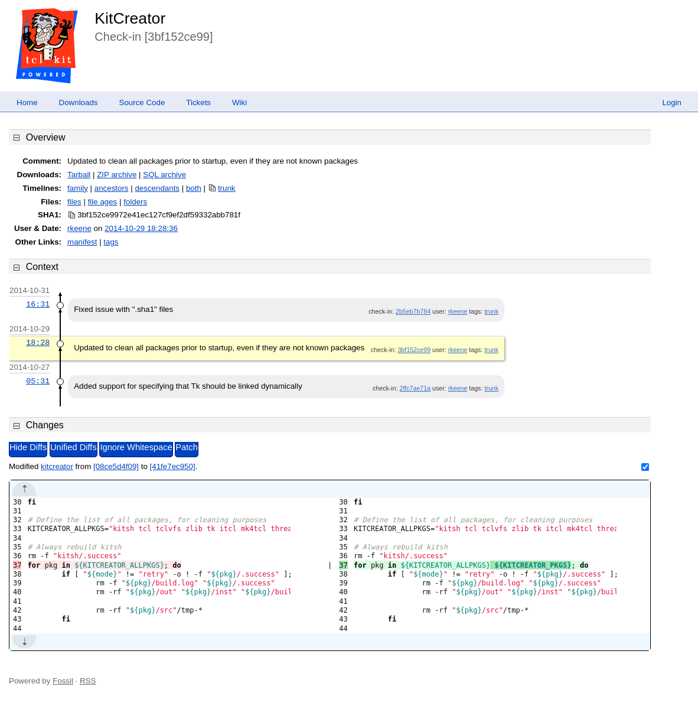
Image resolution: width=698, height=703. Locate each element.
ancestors (111, 188)
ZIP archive (116, 174)
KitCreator (129, 18)
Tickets (198, 102)
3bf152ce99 (413, 349)
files (74, 201)
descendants (157, 188)
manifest (82, 241)
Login (671, 102)
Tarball (78, 174)
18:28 (38, 342)
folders (135, 201)
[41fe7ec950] (172, 466)
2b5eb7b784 (413, 311)
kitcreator (57, 466)
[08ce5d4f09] (116, 466)
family (77, 188)
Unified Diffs (73, 447)
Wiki (239, 102)
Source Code (142, 102)
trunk (227, 188)
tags (110, 241)
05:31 (38, 381)
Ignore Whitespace (136, 447)
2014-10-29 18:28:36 (141, 228)
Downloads (78, 102)
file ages (103, 201)
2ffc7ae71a (415, 388)
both (193, 188)
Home (27, 102)
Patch (186, 447)
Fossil (63, 680)
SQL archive (164, 174)
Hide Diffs (28, 447)
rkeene (79, 228)
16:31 (38, 304)
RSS (88, 680)
